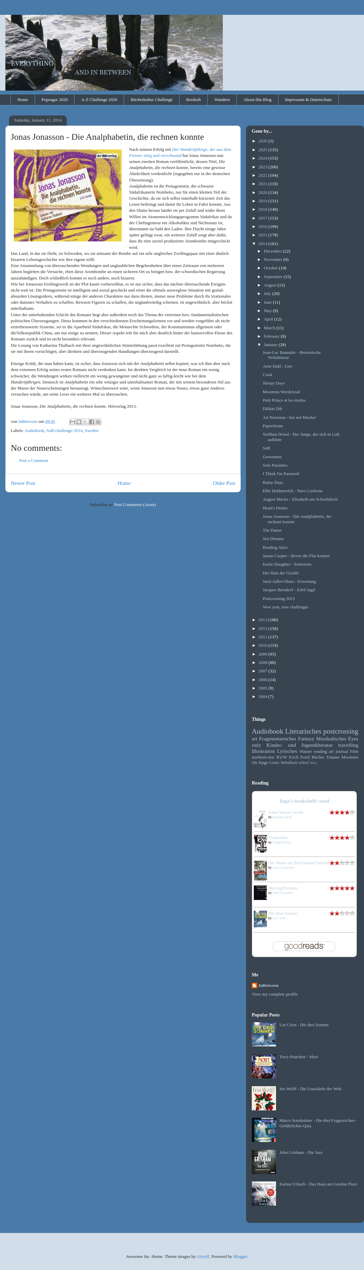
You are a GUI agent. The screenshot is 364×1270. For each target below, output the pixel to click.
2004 (263, 696)
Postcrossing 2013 (279, 598)
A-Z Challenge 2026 (99, 99)
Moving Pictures (282, 888)
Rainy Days (273, 482)
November (273, 259)
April (269, 319)
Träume (333, 757)
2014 (263, 243)
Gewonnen (272, 456)
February (272, 336)
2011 (263, 636)
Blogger (240, 1256)
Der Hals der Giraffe (281, 572)
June (268, 302)
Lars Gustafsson (284, 867)
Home (23, 99)
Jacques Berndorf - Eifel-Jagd (289, 589)
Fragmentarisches (277, 738)
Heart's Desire (275, 507)
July (268, 293)
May (268, 310)
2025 (263, 149)
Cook (267, 374)
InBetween (268, 985)
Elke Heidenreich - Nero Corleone (293, 490)
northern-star (263, 757)
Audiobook (34, 430)
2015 (263, 234)
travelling (348, 745)
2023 (263, 166)
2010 (263, 645)
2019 (263, 200)
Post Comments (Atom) (135, 504)
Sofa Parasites (275, 465)
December (273, 251)
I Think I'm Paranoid (281, 473)
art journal (338, 751)
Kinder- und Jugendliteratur (300, 745)
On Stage (260, 762)
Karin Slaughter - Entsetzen (287, 564)
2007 (263, 670)
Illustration (263, 751)
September (274, 276)
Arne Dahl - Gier (277, 366)
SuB (266, 447)
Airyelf (202, 1256)
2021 (263, 183)
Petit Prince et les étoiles (284, 400)
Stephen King (282, 842)
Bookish (193, 99)
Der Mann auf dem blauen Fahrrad (298, 862)
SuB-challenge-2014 (65, 430)
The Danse (272, 530)
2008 (263, 662)
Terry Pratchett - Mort (298, 1056)
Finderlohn (277, 837)
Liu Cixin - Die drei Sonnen (304, 1024)
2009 (263, 654)
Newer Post (23, 483)
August (271, 285)
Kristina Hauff (282, 817)
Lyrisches (287, 751)
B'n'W (281, 757)
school (304, 763)
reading (320, 751)
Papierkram (273, 425)
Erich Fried (299, 757)
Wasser (305, 751)
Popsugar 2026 (54, 99)
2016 (263, 226)
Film (354, 751)
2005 (263, 688)
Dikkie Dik (272, 408)
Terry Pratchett (282, 893)
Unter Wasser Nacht (285, 812)
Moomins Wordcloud (281, 391)
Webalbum (288, 763)
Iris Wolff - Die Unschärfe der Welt (310, 1088)
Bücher (317, 757)
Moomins (349, 757)
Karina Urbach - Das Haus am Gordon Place (318, 1184)
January (271, 344)
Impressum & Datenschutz (308, 99)
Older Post (224, 483)
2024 (263, 158)
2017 (263, 218)
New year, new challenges (285, 606)
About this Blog (257, 99)
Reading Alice (275, 547)
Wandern (222, 99)
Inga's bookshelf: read (304, 801)
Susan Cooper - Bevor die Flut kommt (296, 555)
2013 (263, 619)
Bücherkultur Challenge (152, 99)
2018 (263, 209)
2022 (263, 175)
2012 (263, 628)
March (270, 327)
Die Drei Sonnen (283, 913)
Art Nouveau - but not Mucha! (289, 417)
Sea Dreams (273, 538)
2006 (263, 679)
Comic (274, 763)
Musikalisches (331, 738)
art (254, 738)
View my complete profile (275, 994)
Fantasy (306, 738)
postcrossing (340, 731)
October (271, 267)
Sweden (91, 430)
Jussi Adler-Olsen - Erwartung (289, 581)
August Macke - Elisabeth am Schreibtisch (300, 499)
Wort (313, 763)
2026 (263, 140)
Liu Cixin (279, 918)
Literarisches (303, 731)
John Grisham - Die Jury (301, 1152)
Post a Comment (33, 460)
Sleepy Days (273, 383)
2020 (263, 192)
